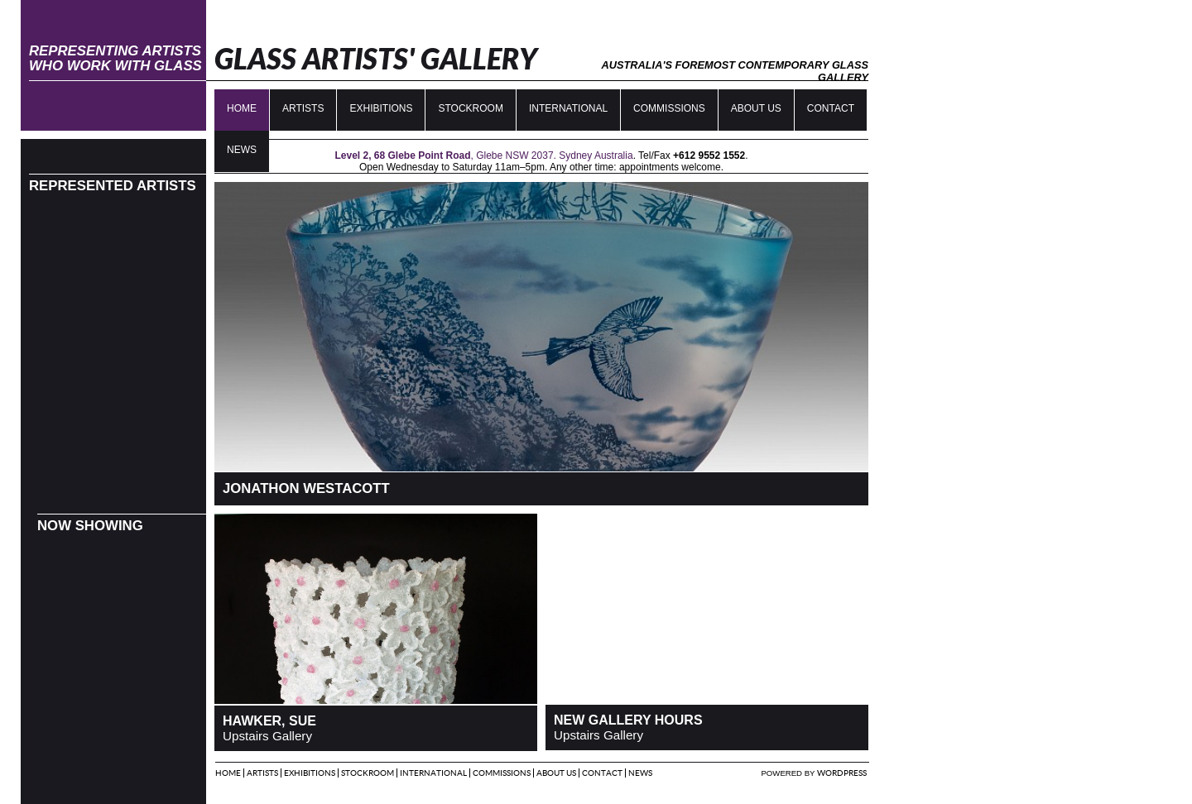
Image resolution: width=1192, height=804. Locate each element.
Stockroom (470, 108)
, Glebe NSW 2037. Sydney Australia (483, 155)
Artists (303, 108)
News (640, 773)
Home (242, 108)
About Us (756, 108)
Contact (830, 108)
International (568, 108)
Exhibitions (380, 108)
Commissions (669, 108)
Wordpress (842, 773)
